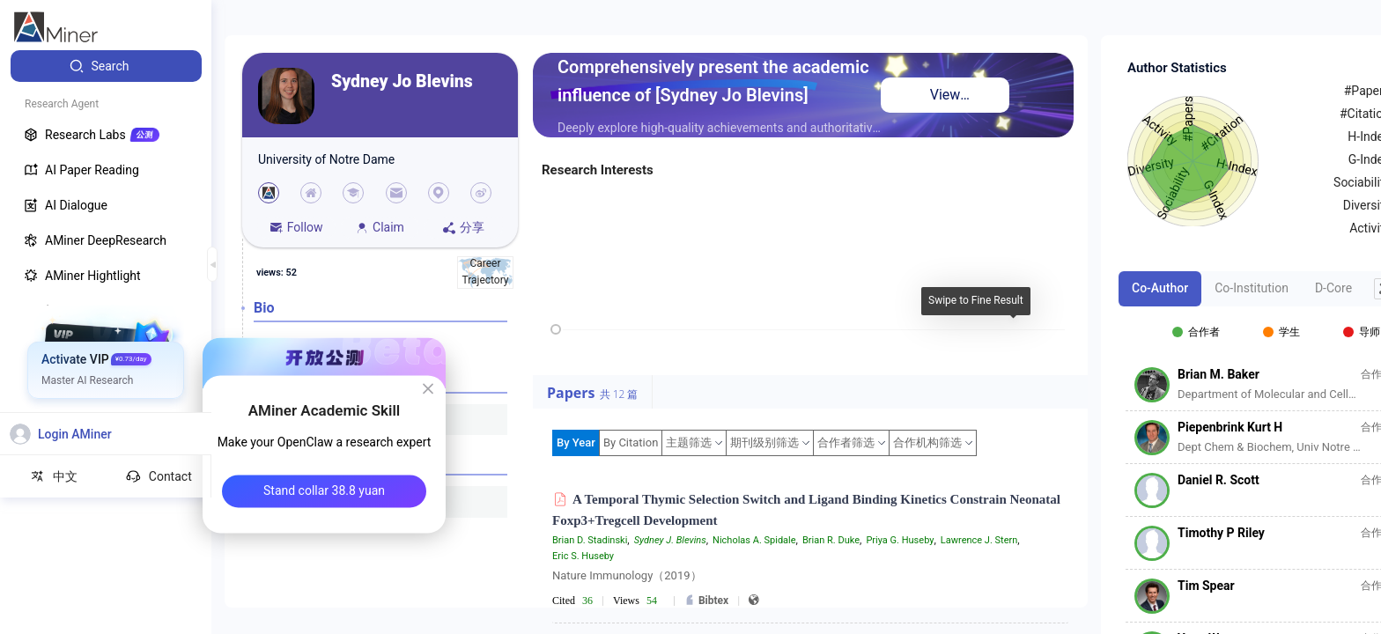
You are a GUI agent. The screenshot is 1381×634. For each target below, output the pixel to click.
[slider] (556, 329)
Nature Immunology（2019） (627, 575)
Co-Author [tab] (1160, 288)
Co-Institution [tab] (1252, 288)
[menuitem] (106, 66)
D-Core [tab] (1333, 288)
